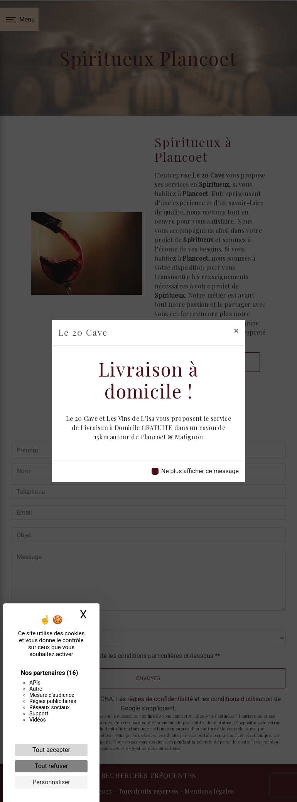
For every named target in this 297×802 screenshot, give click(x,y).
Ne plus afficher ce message (200, 471)
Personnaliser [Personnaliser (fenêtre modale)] (51, 782)
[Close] (236, 331)
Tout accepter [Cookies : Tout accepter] (51, 749)
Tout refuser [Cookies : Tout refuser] (51, 766)
